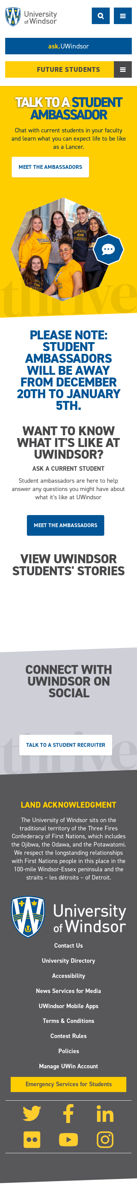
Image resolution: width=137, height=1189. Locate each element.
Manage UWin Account (68, 1066)
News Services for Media (68, 991)
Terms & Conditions (68, 1021)
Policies (68, 1051)
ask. (68, 46)
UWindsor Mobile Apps (68, 1006)
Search (101, 16)
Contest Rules (68, 1036)
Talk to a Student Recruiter (65, 744)
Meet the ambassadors (50, 167)
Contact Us (68, 945)
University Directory (68, 961)
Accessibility (68, 976)
